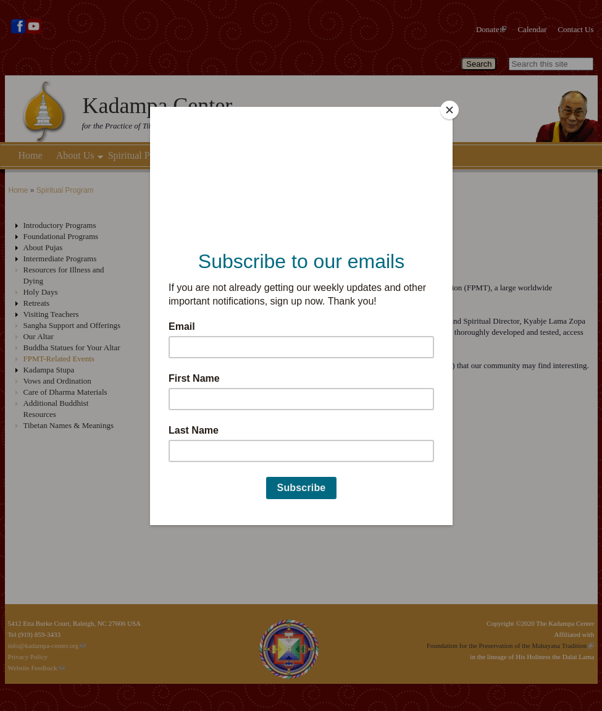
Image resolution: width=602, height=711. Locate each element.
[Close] (449, 110)
